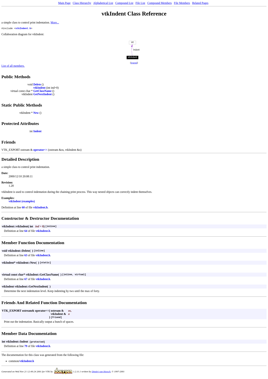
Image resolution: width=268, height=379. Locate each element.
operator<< (40, 150)
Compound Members (159, 3)
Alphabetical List (103, 3)
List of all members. (13, 66)
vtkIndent (39, 88)
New (36, 113)
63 (25, 255)
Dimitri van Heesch (101, 372)
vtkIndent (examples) (22, 201)
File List (140, 3)
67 (25, 279)
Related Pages (200, 3)
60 (23, 207)
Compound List (124, 3)
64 (25, 231)
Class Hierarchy (82, 3)
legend (134, 63)
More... (55, 22)
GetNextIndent (42, 94)
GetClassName (42, 91)
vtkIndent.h (23, 28)
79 (25, 346)
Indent (37, 131)
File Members (182, 3)
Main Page (64, 3)
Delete (37, 84)
